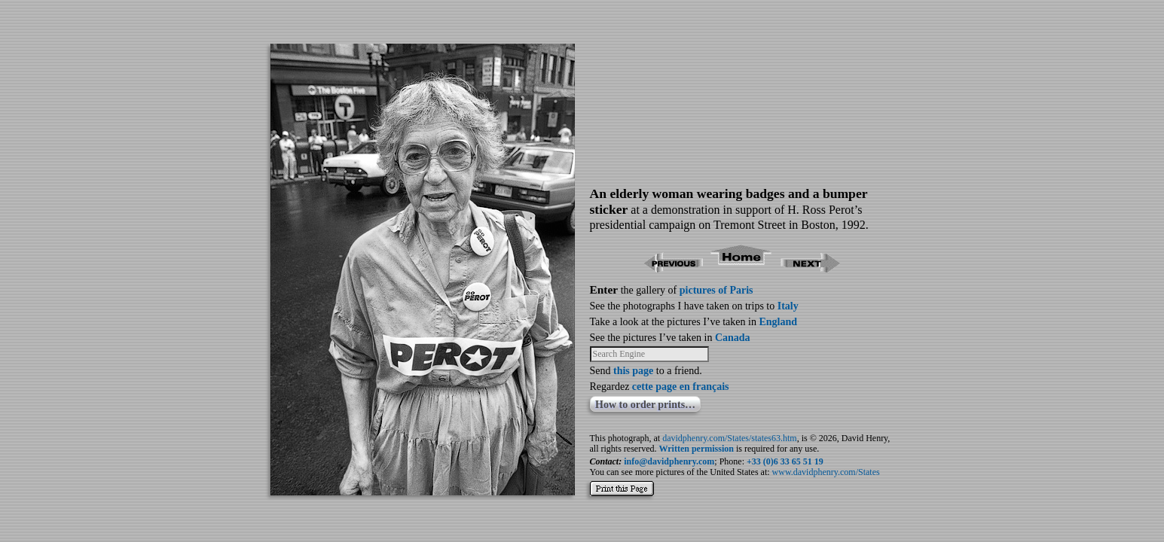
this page (633, 370)
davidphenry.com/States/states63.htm (729, 438)
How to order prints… (645, 404)
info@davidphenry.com (669, 461)
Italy (788, 306)
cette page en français (680, 386)
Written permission (695, 448)
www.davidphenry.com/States (826, 472)
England (778, 321)
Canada (732, 337)
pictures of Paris (716, 290)
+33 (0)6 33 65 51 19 (785, 461)
